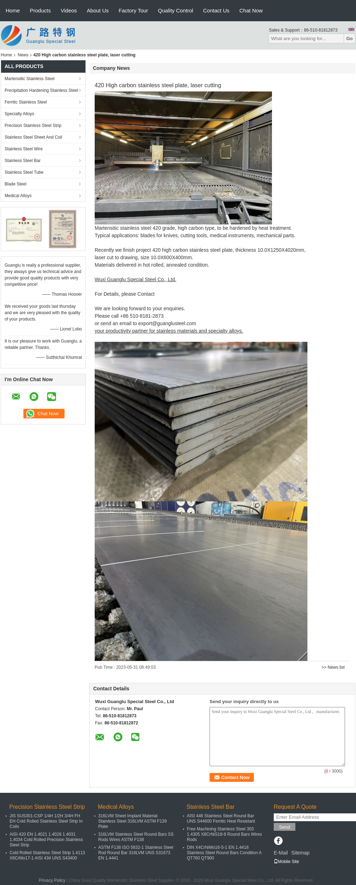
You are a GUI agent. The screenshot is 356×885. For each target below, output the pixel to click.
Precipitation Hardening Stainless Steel (41, 90)
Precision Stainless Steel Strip (33, 125)
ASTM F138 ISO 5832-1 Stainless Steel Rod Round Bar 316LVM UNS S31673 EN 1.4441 (135, 853)
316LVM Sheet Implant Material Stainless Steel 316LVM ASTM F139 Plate (132, 821)
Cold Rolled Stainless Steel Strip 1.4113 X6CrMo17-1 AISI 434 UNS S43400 (47, 855)
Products (40, 10)
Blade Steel (15, 184)
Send (284, 827)
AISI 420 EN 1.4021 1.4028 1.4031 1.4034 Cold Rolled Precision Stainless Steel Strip (46, 839)
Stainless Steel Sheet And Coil (33, 137)
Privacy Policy (52, 880)
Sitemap (300, 853)
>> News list (333, 667)
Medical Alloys (18, 195)
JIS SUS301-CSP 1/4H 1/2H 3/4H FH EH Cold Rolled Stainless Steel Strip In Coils (46, 821)
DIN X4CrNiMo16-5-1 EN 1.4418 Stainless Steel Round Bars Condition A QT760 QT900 (224, 853)
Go (349, 38)
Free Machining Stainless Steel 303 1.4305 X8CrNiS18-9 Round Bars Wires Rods (224, 834)
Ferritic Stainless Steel (26, 102)
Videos (69, 10)
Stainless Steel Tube (24, 172)
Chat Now (251, 10)
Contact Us (216, 10)
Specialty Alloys (19, 113)
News (23, 54)
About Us (98, 10)
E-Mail (281, 853)
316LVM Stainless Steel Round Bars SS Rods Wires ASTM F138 (136, 837)
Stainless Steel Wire (24, 148)
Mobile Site (286, 861)
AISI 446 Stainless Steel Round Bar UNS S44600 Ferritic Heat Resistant (221, 818)
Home (13, 10)
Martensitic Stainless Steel (30, 78)
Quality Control (175, 10)
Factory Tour (133, 10)
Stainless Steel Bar (22, 160)
